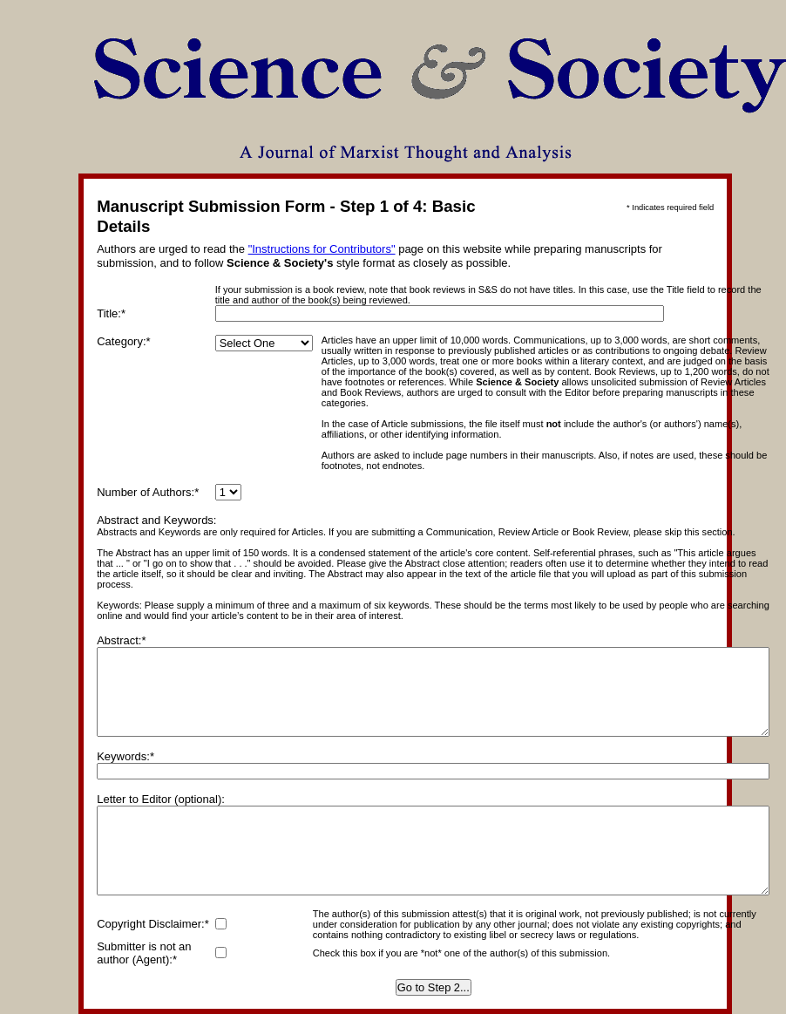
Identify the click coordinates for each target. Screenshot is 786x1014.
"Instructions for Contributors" (322, 248)
